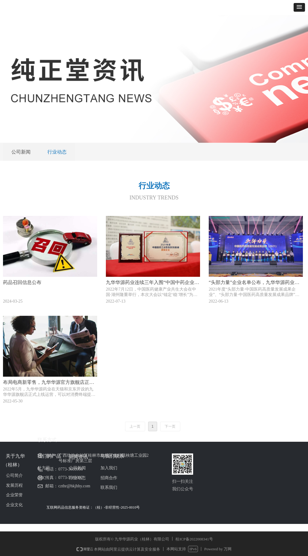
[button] (299, 7)
